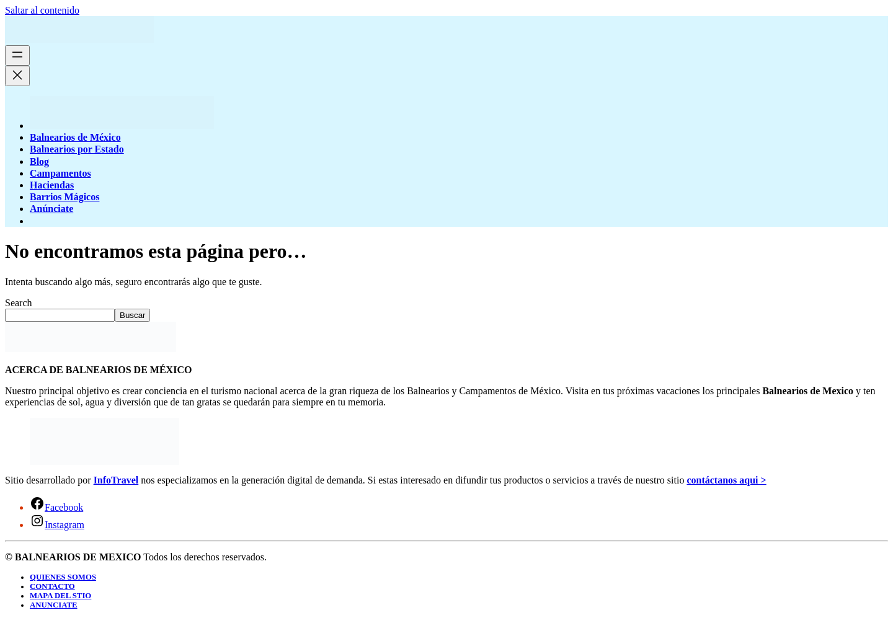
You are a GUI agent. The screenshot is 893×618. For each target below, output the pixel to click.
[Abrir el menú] (17, 55)
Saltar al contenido (42, 10)
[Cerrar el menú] (17, 76)
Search (18, 303)
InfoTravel (116, 480)
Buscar (132, 315)
